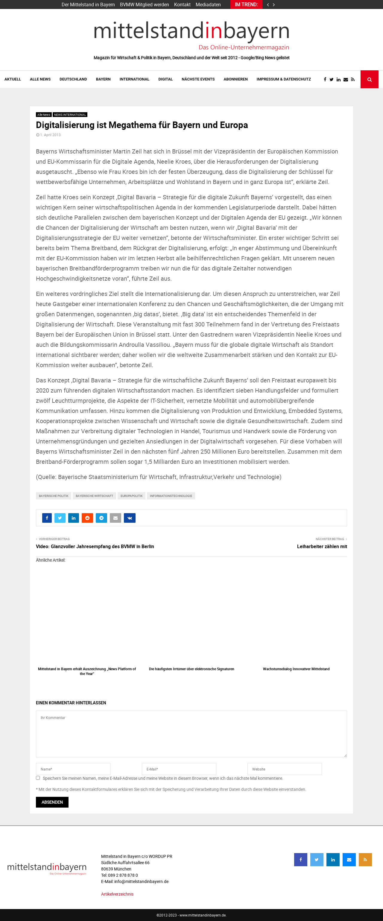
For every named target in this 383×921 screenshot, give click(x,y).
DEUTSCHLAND (73, 79)
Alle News (40, 79)
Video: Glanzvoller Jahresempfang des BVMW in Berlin (95, 546)
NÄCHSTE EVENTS (198, 79)
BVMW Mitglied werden (144, 4)
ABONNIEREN (236, 79)
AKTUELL (12, 79)
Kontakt (182, 4)
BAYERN (103, 79)
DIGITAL (165, 79)
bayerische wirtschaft (94, 496)
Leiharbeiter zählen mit (322, 546)
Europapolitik (131, 496)
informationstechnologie (171, 496)
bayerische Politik (53, 496)
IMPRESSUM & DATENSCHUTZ (284, 79)
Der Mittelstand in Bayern (88, 4)
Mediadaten (208, 4)
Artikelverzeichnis (117, 894)
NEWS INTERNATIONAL (70, 115)
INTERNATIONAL (135, 79)
